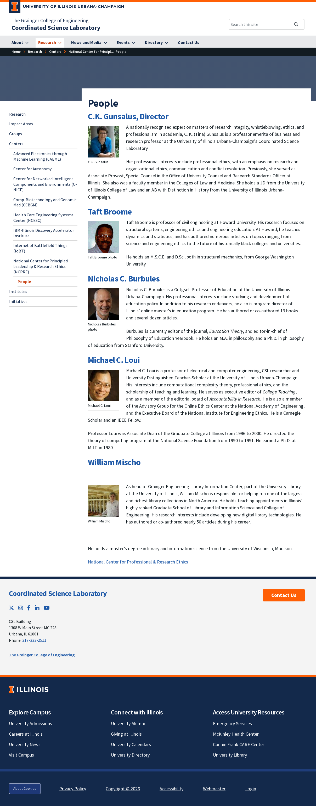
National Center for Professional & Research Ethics (138, 562)
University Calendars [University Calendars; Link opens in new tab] (131, 744)
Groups (15, 133)
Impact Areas (21, 123)
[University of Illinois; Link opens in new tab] (28, 689)
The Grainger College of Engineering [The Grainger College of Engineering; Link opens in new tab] (50, 20)
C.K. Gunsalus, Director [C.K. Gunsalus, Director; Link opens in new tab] (128, 116)
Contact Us (283, 595)
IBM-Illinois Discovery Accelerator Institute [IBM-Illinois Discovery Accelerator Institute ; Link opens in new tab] (43, 233)
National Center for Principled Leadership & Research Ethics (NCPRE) (40, 266)
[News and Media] (89, 43)
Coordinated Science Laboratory (58, 593)
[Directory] (156, 43)
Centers (16, 143)
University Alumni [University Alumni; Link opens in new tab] (128, 723)
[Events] (126, 43)
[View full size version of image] (103, 141)
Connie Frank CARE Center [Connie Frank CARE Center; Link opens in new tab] (238, 744)
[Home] (16, 51)
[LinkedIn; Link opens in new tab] (37, 608)
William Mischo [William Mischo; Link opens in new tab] (114, 462)
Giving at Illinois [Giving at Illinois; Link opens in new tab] (126, 734)
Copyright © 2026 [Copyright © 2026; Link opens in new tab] (123, 789)
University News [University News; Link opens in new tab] (25, 744)
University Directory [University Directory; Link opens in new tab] (130, 755)
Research (17, 114)
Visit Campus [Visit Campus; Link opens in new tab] (21, 755)
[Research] (50, 43)
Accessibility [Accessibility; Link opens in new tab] (171, 789)
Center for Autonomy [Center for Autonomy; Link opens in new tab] (32, 168)
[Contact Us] (188, 43)
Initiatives (18, 301)
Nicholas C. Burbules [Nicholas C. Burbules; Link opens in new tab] (124, 278)
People (24, 281)
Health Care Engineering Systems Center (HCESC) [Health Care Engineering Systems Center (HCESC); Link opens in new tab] (43, 217)
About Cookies (24, 788)
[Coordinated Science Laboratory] (56, 28)
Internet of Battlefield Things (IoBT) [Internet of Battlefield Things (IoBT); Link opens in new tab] (40, 248)
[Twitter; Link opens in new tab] (11, 608)
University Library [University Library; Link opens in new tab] (230, 755)
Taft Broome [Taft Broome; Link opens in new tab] (110, 211)
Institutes (18, 291)
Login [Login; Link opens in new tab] (250, 789)
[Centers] (55, 51)
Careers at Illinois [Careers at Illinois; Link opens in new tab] (26, 734)
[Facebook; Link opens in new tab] (29, 608)
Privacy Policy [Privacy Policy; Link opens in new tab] (72, 789)
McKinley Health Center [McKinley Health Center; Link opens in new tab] (236, 734)
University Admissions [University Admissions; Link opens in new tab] (30, 723)
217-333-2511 (34, 640)
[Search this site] (258, 24)
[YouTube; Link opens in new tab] (47, 608)
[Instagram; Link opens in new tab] (20, 608)
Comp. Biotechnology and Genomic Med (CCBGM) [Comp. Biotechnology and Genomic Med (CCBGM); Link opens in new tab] (44, 202)
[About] (20, 43)
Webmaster (214, 789)
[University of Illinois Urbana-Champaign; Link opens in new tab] (66, 7)
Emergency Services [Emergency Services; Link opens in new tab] (232, 723)
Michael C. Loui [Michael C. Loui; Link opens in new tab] (114, 360)
